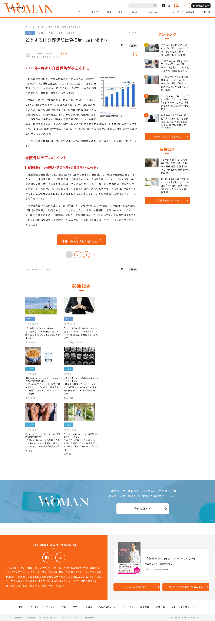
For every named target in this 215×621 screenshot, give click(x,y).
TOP (21, 606)
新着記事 (190, 11)
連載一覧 (206, 11)
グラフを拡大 (106, 113)
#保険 (50, 33)
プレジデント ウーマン (35, 27)
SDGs (135, 11)
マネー (121, 11)
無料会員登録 (201, 5)
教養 (109, 11)
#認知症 (71, 33)
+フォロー (67, 53)
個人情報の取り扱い (48, 617)
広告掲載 (31, 617)
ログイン (182, 5)
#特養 (60, 33)
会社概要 (19, 617)
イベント (80, 11)
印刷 (134, 45)
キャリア (95, 11)
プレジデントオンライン (184, 606)
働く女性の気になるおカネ (68, 27)
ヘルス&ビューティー (155, 11)
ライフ (175, 11)
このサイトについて (70, 617)
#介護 (40, 33)
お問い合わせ (89, 617)
